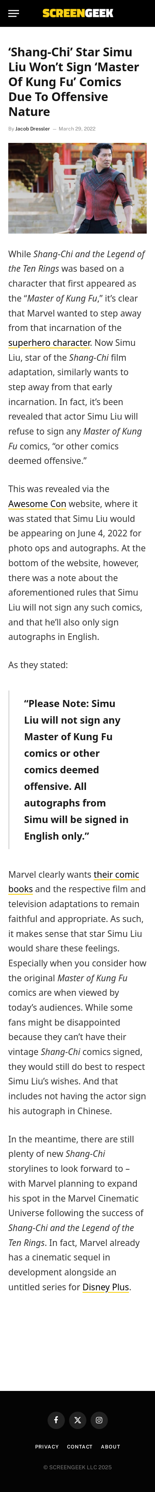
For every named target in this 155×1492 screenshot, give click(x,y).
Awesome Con (37, 503)
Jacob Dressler (32, 129)
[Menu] (13, 13)
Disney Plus (106, 1287)
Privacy (47, 1447)
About (110, 1447)
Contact (80, 1447)
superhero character (49, 342)
